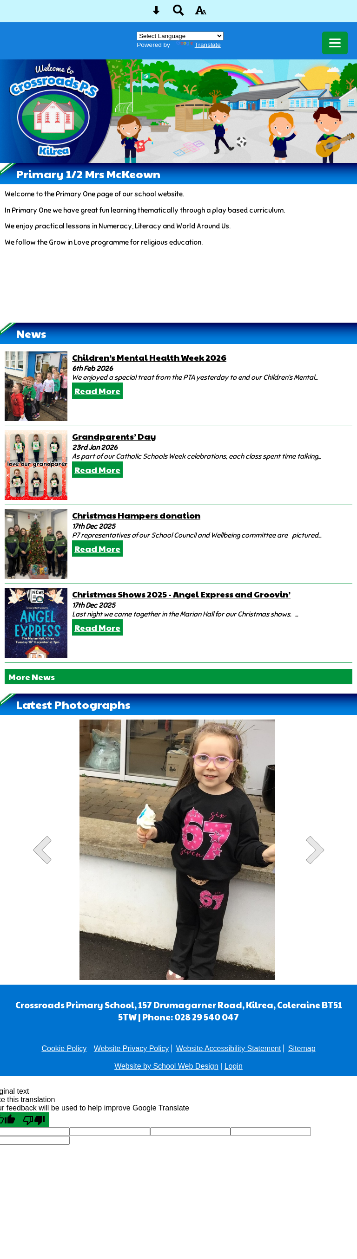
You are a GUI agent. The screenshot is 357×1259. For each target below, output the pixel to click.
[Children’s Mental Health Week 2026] (36, 386)
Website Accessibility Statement (228, 1048)
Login (234, 1066)
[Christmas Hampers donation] (36, 544)
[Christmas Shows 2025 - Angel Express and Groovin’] (36, 623)
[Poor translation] (34, 1119)
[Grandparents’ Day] (36, 465)
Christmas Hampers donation (136, 515)
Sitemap (302, 1048)
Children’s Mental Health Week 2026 (149, 357)
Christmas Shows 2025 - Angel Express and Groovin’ (181, 594)
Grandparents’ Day (114, 436)
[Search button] (178, 13)
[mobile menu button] (335, 43)
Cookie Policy (63, 1048)
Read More (97, 390)
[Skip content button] (156, 13)
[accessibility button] (201, 13)
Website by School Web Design (166, 1066)
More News (31, 676)
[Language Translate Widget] (180, 36)
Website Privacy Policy (131, 1048)
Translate (198, 44)
